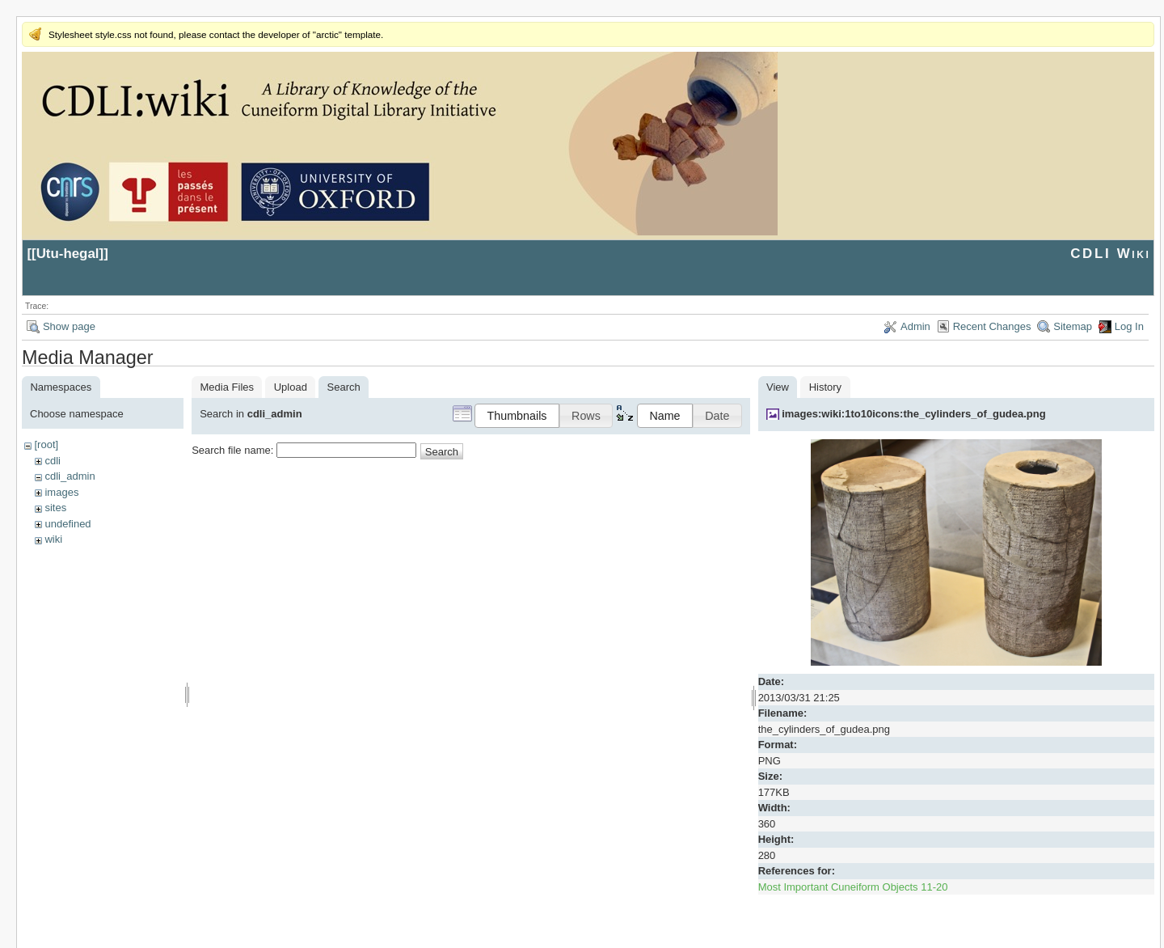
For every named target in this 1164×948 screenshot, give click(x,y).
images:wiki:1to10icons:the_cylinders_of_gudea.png (914, 414)
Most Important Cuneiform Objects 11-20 (853, 887)
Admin (915, 326)
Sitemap (1072, 326)
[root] (46, 444)
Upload (290, 387)
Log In (1129, 326)
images (61, 492)
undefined (67, 524)
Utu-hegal (67, 253)
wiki (53, 539)
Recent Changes (992, 326)
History (825, 387)
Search (441, 452)
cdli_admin (69, 476)
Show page (69, 326)
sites (55, 508)
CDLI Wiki (1110, 253)
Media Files (227, 387)
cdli (52, 461)
